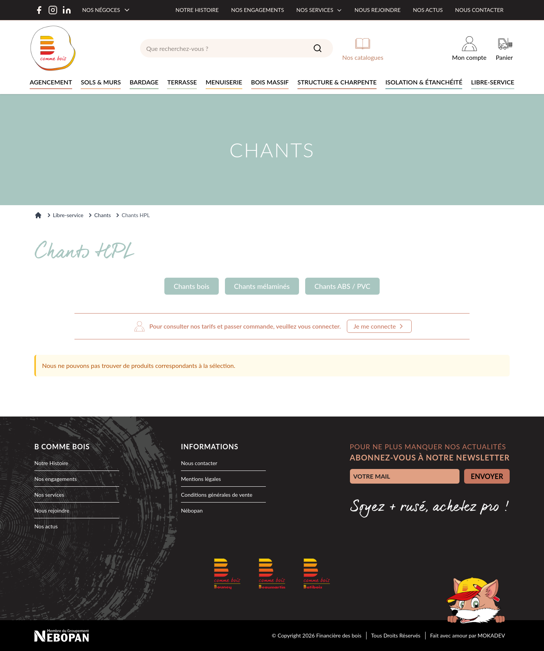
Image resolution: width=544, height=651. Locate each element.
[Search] (317, 48)
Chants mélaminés (262, 286)
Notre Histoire (51, 463)
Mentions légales (201, 479)
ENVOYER (487, 476)
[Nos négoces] (106, 10)
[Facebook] (39, 10)
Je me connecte (379, 326)
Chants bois (191, 286)
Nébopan (192, 510)
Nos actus (428, 10)
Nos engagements (257, 10)
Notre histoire (197, 10)
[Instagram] (52, 10)
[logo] (53, 48)
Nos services (319, 10)
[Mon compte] (469, 48)
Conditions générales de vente (216, 494)
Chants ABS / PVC (342, 286)
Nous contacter (479, 10)
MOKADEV (491, 635)
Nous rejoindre (377, 10)
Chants (102, 215)
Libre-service (68, 215)
